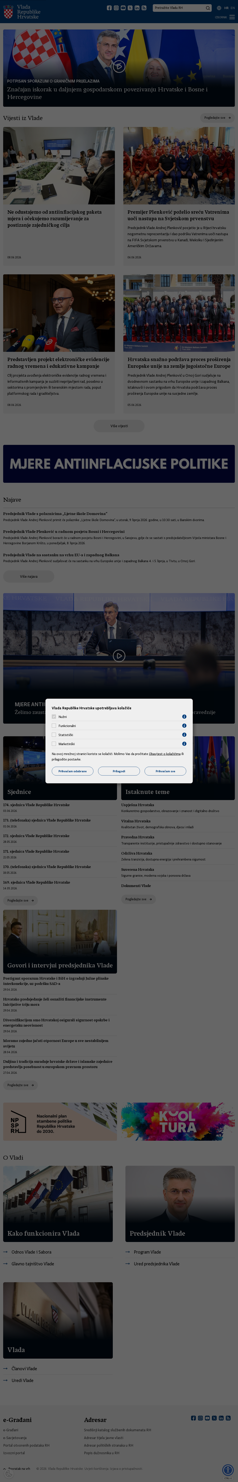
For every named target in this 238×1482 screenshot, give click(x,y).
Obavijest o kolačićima (165, 754)
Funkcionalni (67, 726)
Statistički (66, 735)
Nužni (63, 717)
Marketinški (67, 744)
